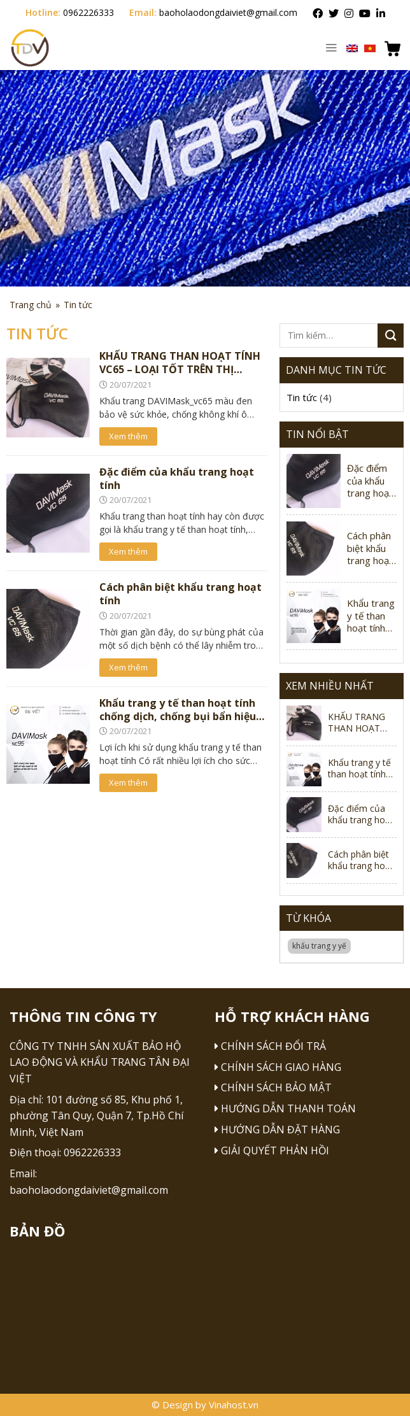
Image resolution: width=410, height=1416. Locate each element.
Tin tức (301, 397)
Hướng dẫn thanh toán (288, 1108)
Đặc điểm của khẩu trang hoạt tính (370, 481)
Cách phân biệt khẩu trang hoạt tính (370, 548)
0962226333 (88, 12)
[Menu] (331, 47)
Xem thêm (128, 436)
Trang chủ (31, 305)
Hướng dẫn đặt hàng (280, 1129)
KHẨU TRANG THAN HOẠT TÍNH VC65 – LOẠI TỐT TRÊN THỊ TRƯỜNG (361, 722)
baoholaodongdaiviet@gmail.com (228, 12)
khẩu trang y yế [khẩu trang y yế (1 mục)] (319, 945)
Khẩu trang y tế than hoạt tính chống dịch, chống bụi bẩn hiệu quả (371, 616)
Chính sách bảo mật (276, 1087)
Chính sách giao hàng (281, 1067)
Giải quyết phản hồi (275, 1150)
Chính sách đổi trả (273, 1046)
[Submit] (391, 335)
